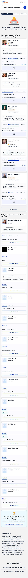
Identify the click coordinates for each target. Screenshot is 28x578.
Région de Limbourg (7, 13)
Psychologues (10, 571)
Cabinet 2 (22, 58)
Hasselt (16, 13)
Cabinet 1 (4, 58)
